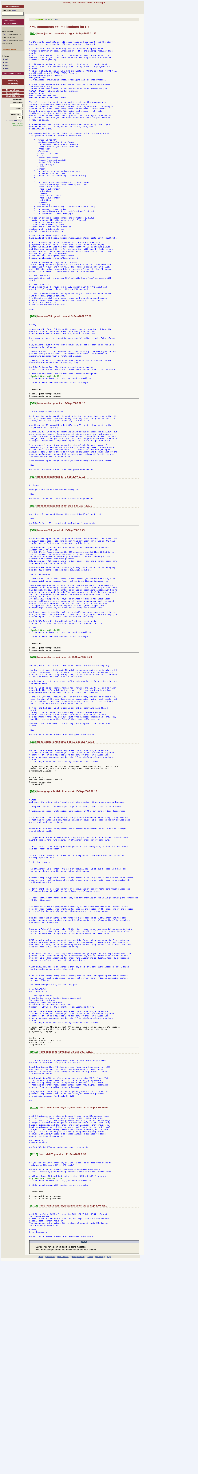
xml (46, 19)
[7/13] (33, 768)
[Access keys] (100, 1469)
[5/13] (33, 591)
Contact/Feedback (13, 93)
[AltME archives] (63, 1469)
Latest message (10, 20)
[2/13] (33, 370)
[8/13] (33, 868)
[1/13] (33, 33)
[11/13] (34, 1299)
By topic (5, 59)
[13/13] (34, 1412)
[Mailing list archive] (78, 1469)
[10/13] (34, 1235)
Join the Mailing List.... (12, 73)
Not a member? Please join (14, 121)
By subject (6, 68)
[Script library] (50, 1469)
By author (6, 65)
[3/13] (33, 472)
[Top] (109, 1469)
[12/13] (34, 1353)
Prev (4, 34)
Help (14, 10)
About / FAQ (13, 84)
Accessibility (13, 81)
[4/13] (33, 558)
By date (5, 62)
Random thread (9, 50)
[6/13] (33, 618)
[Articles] (90, 1469)
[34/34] (49, 19)
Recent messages (10, 23)
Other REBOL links (13, 96)
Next (4, 40)
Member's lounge (13, 90)
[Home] (40, 1469)
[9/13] (33, 924)
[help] (56, 19)
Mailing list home (12, 6)
